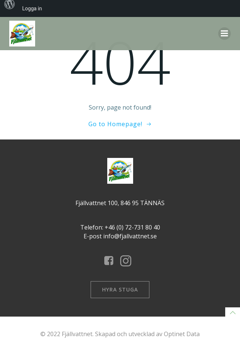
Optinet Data (182, 334)
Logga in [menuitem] (32, 8)
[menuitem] (9, 8)
